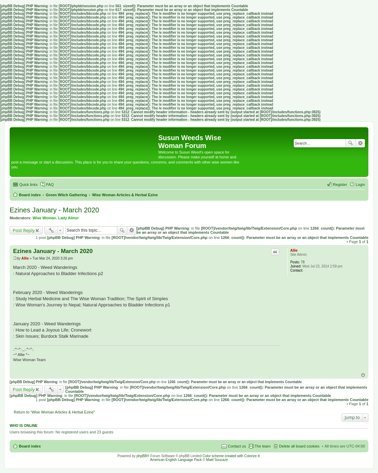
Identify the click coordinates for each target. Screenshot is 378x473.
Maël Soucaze (217, 460)
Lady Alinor (68, 218)
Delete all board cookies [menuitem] (299, 446)
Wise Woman (44, 218)
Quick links (28, 184)
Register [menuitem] (340, 184)
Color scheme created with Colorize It (231, 456)
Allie (294, 250)
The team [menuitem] (262, 446)
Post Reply (24, 230)
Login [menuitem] (360, 184)
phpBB (142, 456)
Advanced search (360, 143)
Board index (30, 446)
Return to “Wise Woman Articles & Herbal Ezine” (54, 412)
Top (363, 375)
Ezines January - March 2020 (54, 210)
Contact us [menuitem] (237, 446)
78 (303, 262)
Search (350, 143)
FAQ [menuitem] (50, 184)
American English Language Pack (176, 460)
